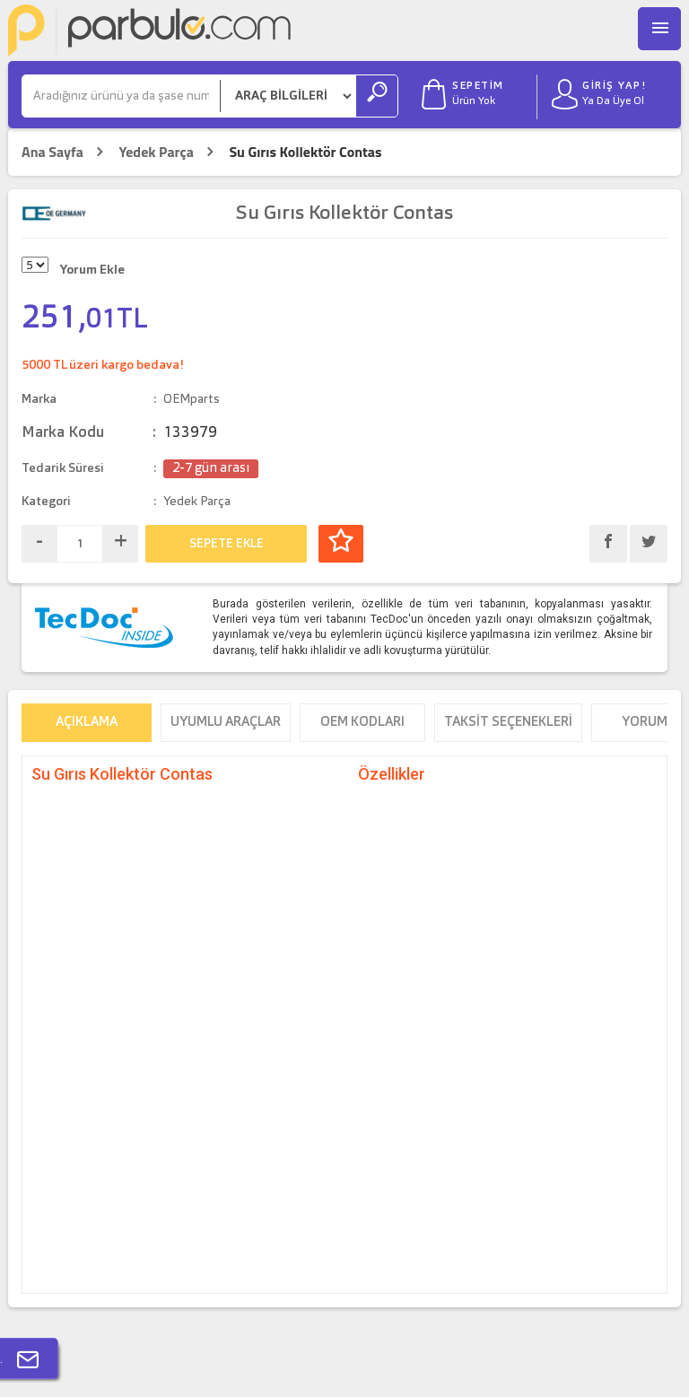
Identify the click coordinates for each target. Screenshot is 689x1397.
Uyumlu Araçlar (225, 722)
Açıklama (87, 722)
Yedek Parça (155, 152)
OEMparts (191, 399)
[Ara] (121, 96)
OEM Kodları (362, 722)
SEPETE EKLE (226, 543)
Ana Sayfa (52, 152)
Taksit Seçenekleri (508, 722)
